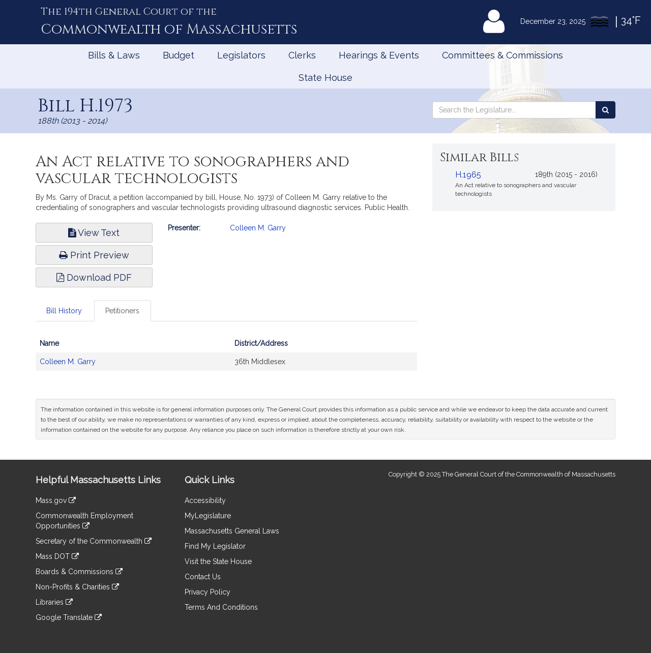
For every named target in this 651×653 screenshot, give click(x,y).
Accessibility (205, 500)
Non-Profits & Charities (77, 587)
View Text (94, 232)
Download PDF (94, 277)
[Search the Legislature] (605, 109)
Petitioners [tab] (122, 311)
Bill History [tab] (64, 311)
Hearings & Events (379, 55)
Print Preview (94, 255)
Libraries (54, 602)
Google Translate (69, 617)
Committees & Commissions (502, 55)
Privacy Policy (207, 592)
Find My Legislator (215, 546)
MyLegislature (208, 516)
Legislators (241, 55)
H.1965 (468, 175)
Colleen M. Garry (258, 228)
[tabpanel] (226, 357)
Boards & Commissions (79, 572)
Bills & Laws (114, 55)
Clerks (302, 55)
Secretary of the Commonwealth (94, 541)
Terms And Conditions (221, 607)
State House (325, 77)
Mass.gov (56, 500)
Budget (178, 55)
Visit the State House (218, 561)
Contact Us (203, 577)
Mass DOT (57, 556)
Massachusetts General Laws (232, 531)
